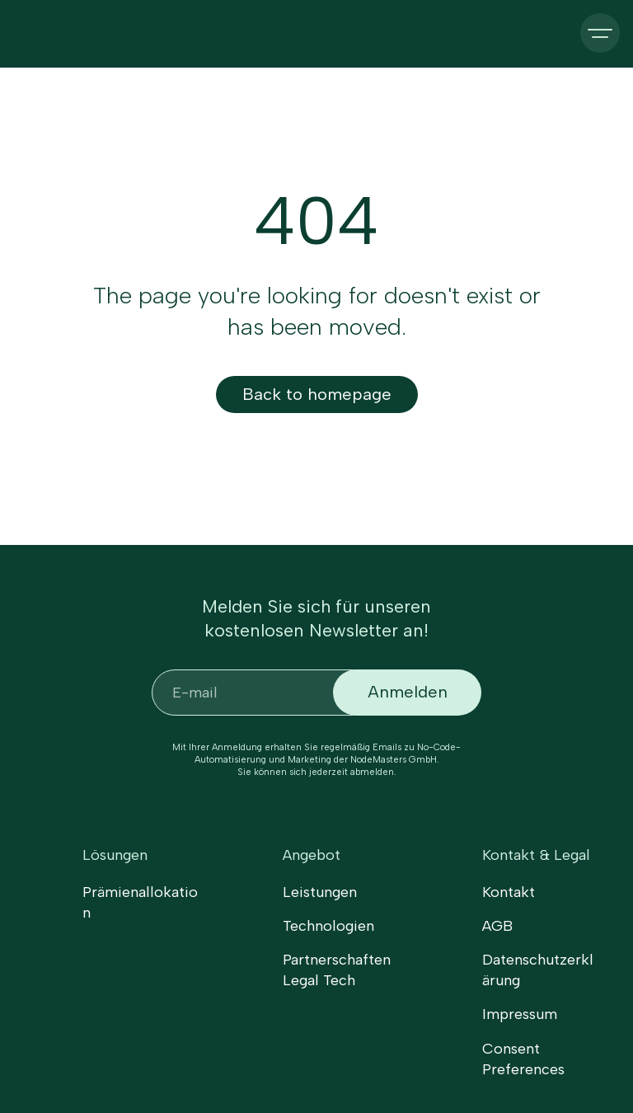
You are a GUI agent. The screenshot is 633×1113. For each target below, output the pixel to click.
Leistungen (320, 892)
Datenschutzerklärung (537, 970)
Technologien (328, 926)
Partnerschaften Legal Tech (337, 970)
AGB (497, 926)
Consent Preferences (523, 1059)
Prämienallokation (140, 902)
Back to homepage (317, 394)
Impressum (519, 1014)
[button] (600, 33)
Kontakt (508, 892)
